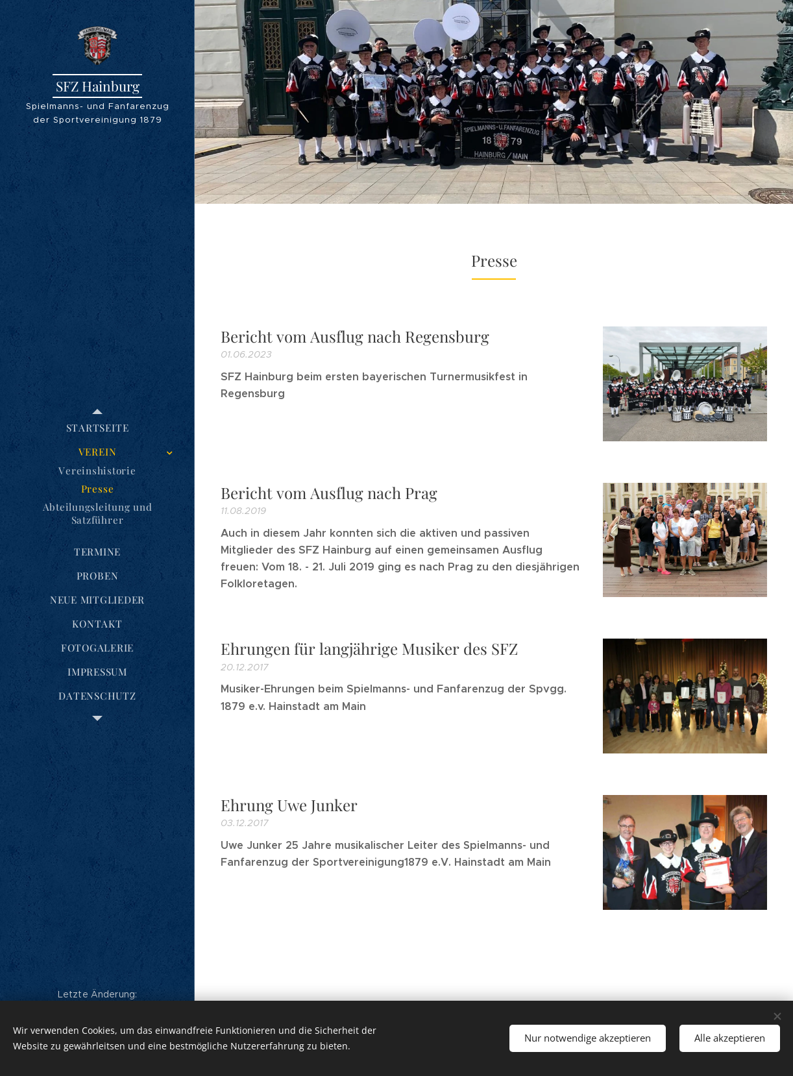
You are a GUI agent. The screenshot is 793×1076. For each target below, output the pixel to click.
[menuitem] (97, 428)
